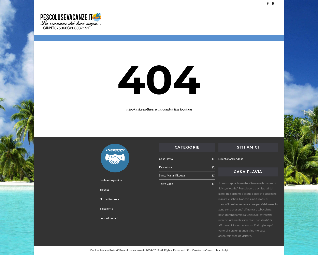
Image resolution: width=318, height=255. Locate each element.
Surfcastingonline (111, 180)
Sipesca (105, 189)
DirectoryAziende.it (230, 158)
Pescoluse (165, 167)
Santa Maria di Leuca (172, 175)
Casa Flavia (166, 158)
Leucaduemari (108, 218)
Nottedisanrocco (110, 199)
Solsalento (106, 208)
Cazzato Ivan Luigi (216, 250)
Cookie (94, 250)
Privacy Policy (108, 250)
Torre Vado (166, 183)
